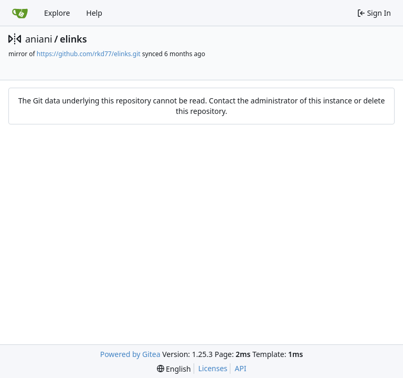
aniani (38, 39)
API (240, 368)
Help (94, 13)
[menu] (174, 369)
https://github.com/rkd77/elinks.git (89, 53)
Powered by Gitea (130, 354)
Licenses (213, 368)
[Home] (20, 13)
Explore (57, 13)
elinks (73, 39)
